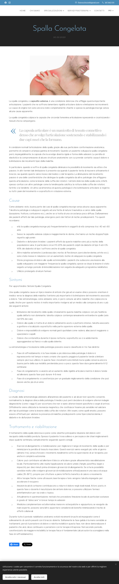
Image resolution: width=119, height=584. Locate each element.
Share (14, 544)
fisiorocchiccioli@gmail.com (88, 2)
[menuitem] (28, 10)
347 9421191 (109, 2)
